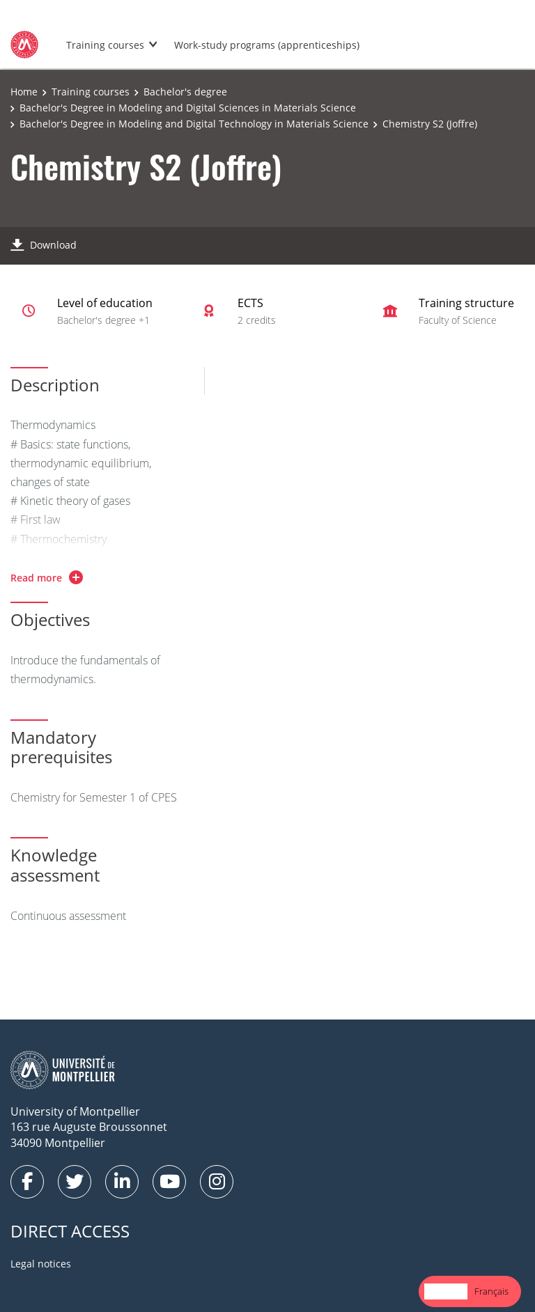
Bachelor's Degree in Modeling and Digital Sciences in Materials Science (188, 107)
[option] (491, 1291)
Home (24, 91)
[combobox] (445, 1291)
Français (491, 1291)
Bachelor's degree (185, 91)
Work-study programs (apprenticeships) (266, 45)
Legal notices (40, 1263)
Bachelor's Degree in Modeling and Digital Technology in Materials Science (194, 123)
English (445, 1291)
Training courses (105, 45)
